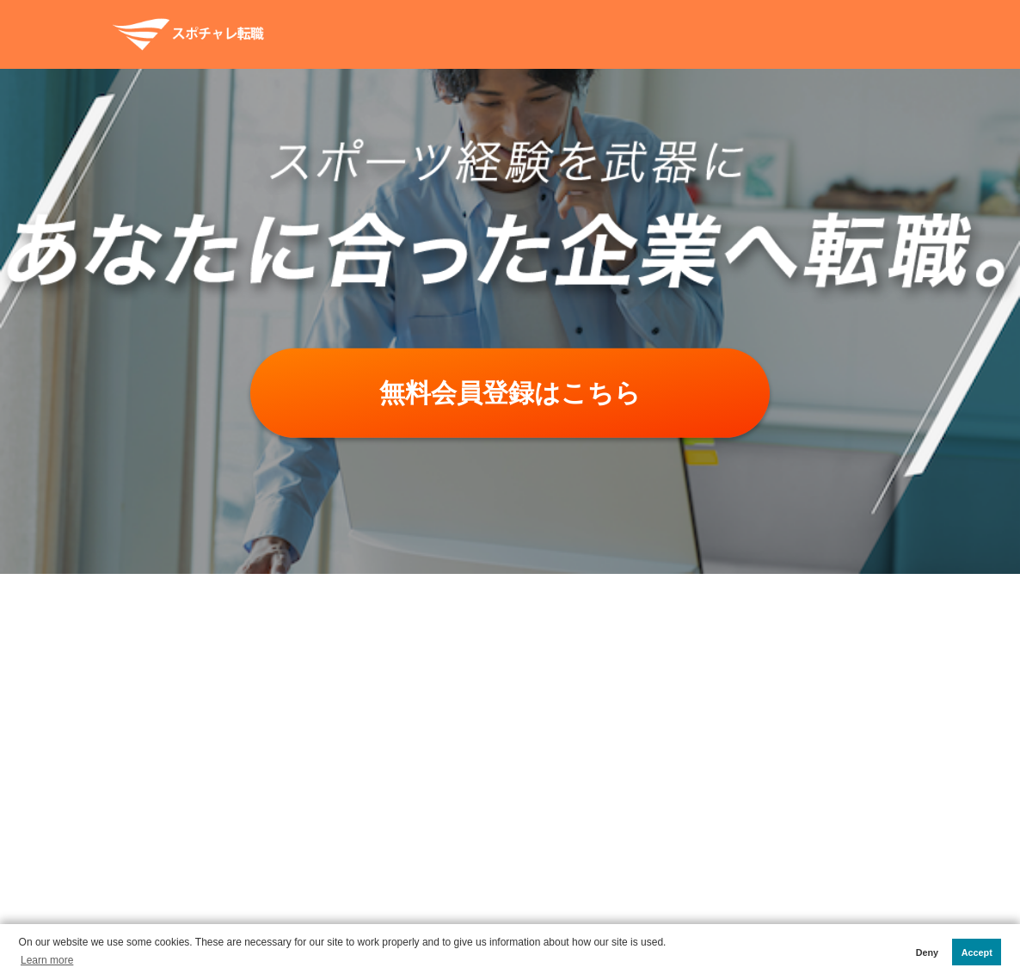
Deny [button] (927, 952)
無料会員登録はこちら (510, 393)
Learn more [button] (47, 960)
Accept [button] (977, 952)
